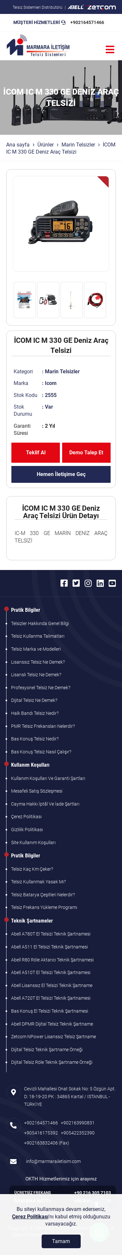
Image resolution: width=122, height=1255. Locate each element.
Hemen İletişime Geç (61, 474)
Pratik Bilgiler (25, 610)
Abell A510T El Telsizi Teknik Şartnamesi (50, 972)
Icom (51, 383)
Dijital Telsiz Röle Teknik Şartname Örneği (51, 1062)
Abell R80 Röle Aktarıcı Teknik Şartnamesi (52, 959)
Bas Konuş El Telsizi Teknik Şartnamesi (49, 1011)
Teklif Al (36, 452)
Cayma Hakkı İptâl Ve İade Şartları (45, 804)
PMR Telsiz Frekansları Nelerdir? (43, 726)
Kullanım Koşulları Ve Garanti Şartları (48, 778)
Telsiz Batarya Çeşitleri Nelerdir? (43, 894)
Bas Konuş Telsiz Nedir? (35, 738)
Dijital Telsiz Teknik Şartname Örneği (47, 1049)
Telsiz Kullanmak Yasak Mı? (38, 881)
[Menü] (110, 50)
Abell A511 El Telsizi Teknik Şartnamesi (49, 946)
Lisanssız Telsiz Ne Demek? (38, 662)
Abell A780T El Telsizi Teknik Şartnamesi (50, 933)
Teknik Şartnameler (32, 921)
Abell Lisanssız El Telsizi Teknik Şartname (51, 985)
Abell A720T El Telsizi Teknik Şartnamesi (50, 998)
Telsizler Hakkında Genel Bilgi (40, 623)
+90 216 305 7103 (92, 1192)
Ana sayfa (18, 145)
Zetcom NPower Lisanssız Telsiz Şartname (53, 1036)
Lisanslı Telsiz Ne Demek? (36, 674)
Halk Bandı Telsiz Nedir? (35, 713)
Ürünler (45, 145)
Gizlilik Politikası (27, 829)
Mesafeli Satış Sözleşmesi (36, 791)
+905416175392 (41, 1132)
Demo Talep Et (86, 452)
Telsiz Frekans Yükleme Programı (44, 907)
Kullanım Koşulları (30, 765)
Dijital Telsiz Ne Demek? (34, 700)
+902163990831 (78, 1122)
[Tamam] (61, 1241)
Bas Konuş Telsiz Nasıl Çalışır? (41, 751)
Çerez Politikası (26, 816)
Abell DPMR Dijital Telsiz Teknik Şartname (52, 1024)
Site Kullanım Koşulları (33, 842)
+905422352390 (78, 1132)
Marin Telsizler (78, 145)
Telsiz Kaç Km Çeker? (32, 869)
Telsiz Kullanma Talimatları (37, 636)
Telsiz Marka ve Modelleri (36, 649)
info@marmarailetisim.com (52, 1161)
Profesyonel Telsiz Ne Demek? (40, 687)
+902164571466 (87, 22)
